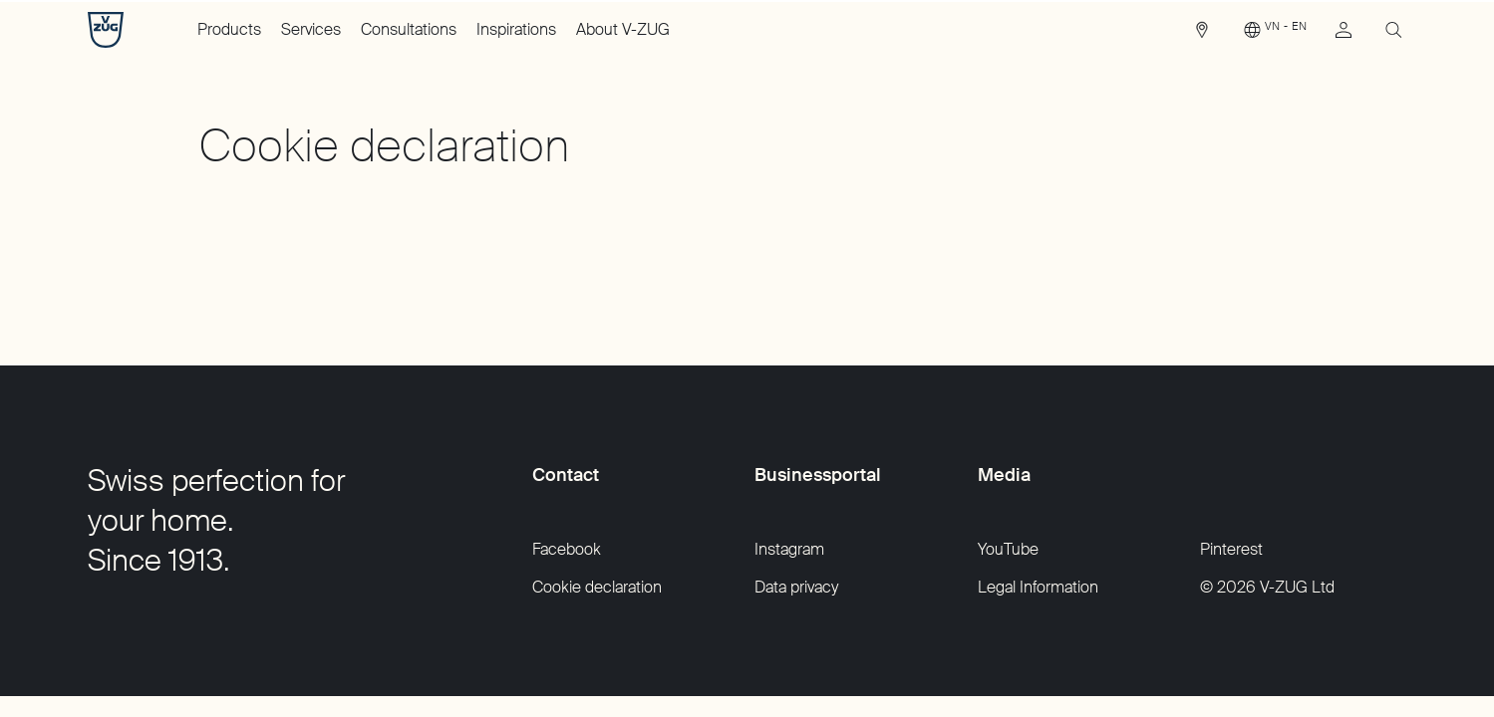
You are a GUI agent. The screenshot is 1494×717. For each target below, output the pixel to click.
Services (311, 29)
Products (229, 29)
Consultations (408, 29)
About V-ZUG (623, 29)
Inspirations (516, 29)
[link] (1202, 35)
